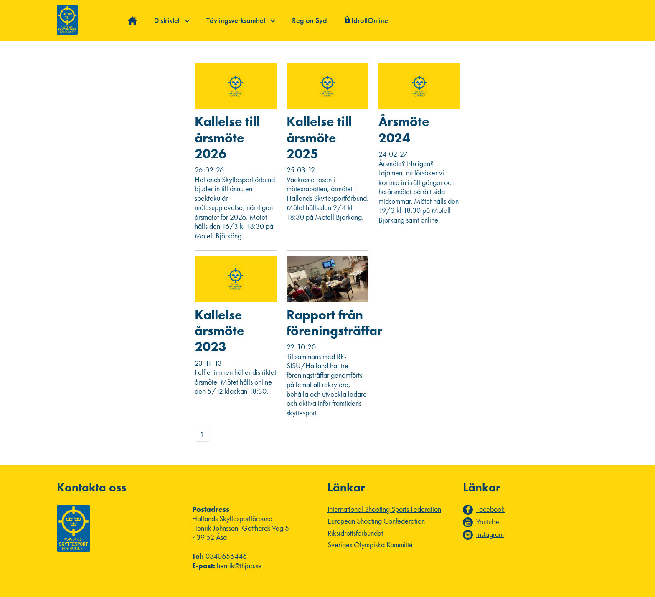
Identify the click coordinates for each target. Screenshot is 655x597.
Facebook (490, 509)
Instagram (490, 534)
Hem (132, 20)
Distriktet (172, 20)
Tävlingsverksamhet (240, 20)
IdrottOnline (369, 20)
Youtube (487, 521)
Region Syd (309, 20)
